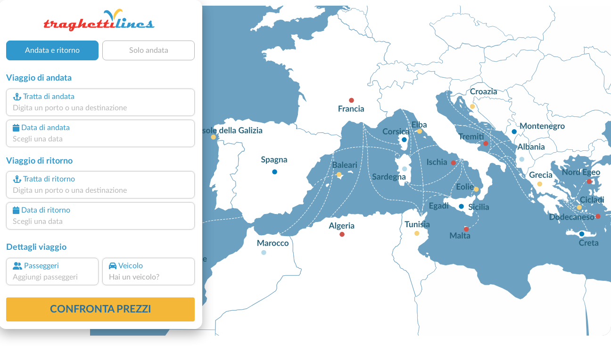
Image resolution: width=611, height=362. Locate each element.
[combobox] (100, 108)
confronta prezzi (100, 309)
